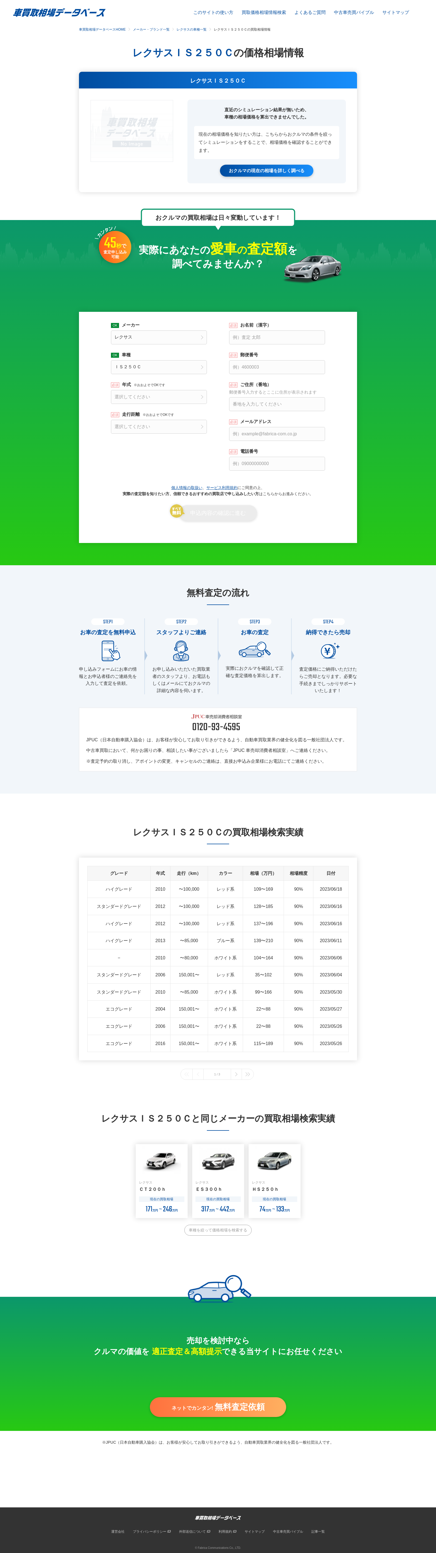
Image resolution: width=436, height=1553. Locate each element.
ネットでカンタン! (218, 1408)
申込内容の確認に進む (218, 513)
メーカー (131, 325)
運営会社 (118, 1532)
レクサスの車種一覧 (192, 29)
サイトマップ (395, 12)
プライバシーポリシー (149, 1532)
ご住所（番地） (277, 388)
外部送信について (192, 1532)
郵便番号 (249, 354)
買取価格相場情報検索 (264, 12)
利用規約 (225, 1532)
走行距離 (148, 414)
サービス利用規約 (221, 487)
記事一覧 (318, 1532)
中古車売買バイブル (354, 12)
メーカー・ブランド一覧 (151, 29)
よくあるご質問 (310, 12)
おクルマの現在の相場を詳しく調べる (266, 170)
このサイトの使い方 (213, 12)
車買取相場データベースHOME (102, 29)
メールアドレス (255, 421)
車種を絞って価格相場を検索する (218, 1230)
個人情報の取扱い (186, 487)
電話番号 (249, 451)
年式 (143, 384)
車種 (126, 354)
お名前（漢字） (255, 325)
